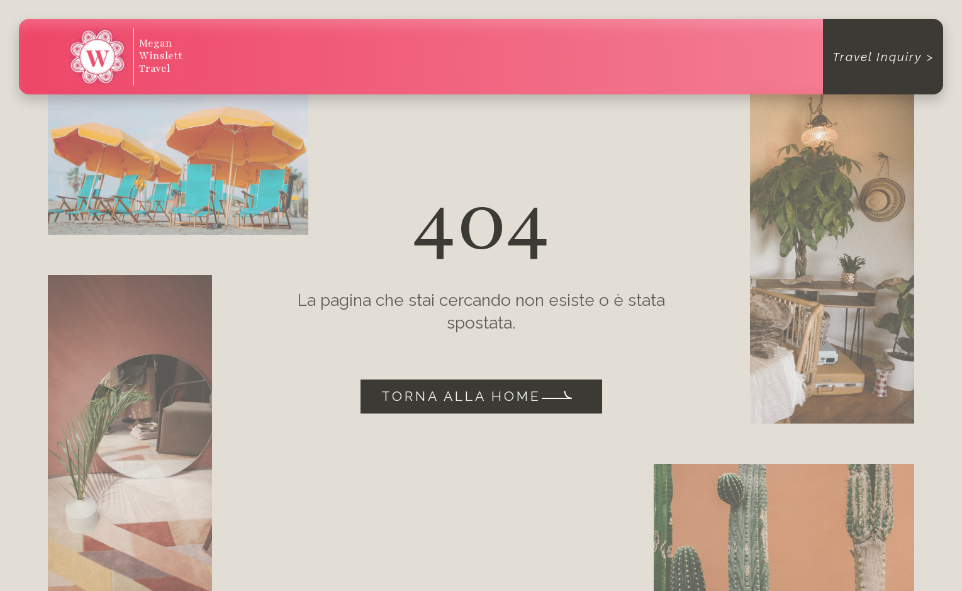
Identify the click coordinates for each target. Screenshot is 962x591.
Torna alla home (461, 396)
